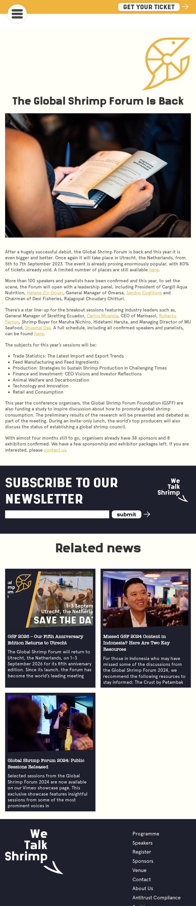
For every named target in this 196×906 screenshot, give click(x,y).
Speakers (142, 827)
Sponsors (142, 845)
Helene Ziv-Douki (45, 277)
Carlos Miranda (102, 300)
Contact (141, 864)
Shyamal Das (38, 312)
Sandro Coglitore (144, 277)
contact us (55, 434)
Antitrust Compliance (156, 882)
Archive (141, 891)
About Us (142, 873)
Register (141, 836)
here (153, 254)
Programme (145, 818)
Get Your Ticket (149, 7)
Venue (139, 855)
